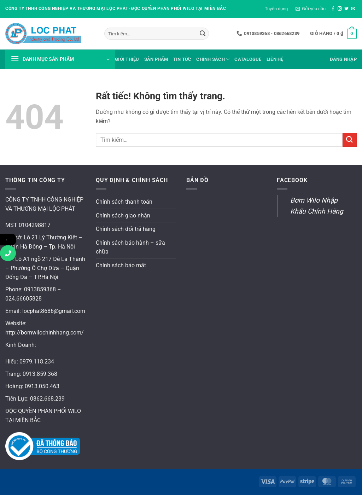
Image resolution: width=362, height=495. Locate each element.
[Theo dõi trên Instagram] (340, 8)
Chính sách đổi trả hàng (126, 229)
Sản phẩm (156, 59)
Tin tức (182, 59)
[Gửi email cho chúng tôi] (353, 8)
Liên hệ (275, 59)
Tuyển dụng (276, 8)
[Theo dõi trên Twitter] (346, 8)
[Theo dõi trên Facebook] (333, 8)
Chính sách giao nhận (123, 215)
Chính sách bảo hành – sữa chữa (130, 247)
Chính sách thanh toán (124, 201)
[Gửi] (203, 34)
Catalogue (247, 59)
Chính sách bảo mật (121, 265)
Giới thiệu (127, 59)
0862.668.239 (47, 398)
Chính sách (212, 59)
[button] (311, 9)
